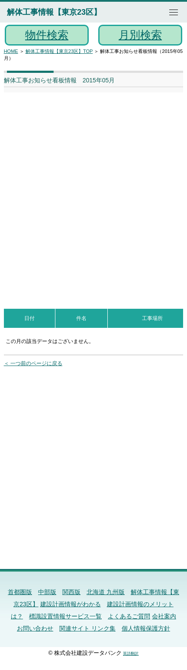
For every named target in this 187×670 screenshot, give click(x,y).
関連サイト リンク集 (87, 628)
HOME (11, 51)
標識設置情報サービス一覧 (65, 616)
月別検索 (140, 35)
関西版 (71, 591)
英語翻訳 (131, 653)
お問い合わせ (35, 628)
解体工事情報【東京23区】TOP (59, 51)
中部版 (47, 591)
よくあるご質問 (129, 616)
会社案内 (164, 616)
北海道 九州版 (106, 591)
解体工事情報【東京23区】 (54, 12)
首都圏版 (20, 591)
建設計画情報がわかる (70, 604)
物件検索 (46, 35)
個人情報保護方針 (146, 628)
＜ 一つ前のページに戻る (33, 363)
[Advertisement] (93, 196)
